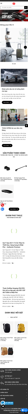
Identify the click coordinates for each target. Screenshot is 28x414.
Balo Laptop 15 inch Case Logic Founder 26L (6, 361)
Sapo (17, 412)
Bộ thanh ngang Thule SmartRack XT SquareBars (20, 178)
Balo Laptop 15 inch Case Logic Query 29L (20, 338)
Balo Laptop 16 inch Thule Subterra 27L (6, 338)
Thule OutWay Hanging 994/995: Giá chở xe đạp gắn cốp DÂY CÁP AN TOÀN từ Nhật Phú (14, 290)
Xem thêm (7, 102)
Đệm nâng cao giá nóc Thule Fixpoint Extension (6, 178)
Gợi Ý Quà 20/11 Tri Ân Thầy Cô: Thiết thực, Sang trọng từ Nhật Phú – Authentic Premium (14, 245)
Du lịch (14, 63)
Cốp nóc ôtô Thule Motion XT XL (6, 201)
